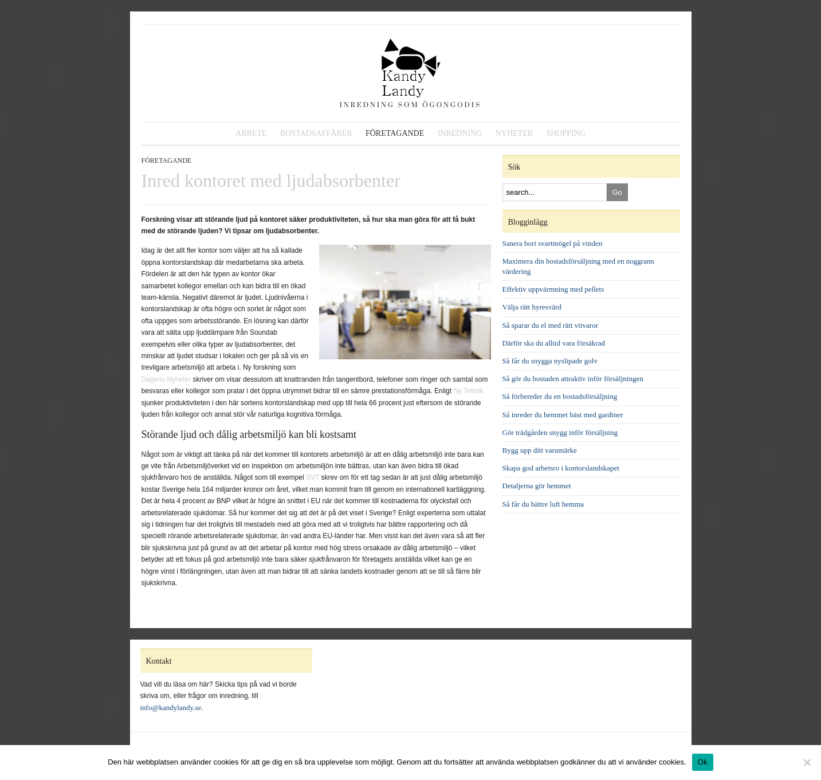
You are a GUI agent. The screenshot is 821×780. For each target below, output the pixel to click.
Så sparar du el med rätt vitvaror (550, 325)
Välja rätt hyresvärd (531, 307)
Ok (703, 762)
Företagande (395, 133)
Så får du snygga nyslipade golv (550, 360)
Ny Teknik (468, 391)
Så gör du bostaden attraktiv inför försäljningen (572, 378)
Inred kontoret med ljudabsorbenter (271, 180)
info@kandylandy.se (171, 707)
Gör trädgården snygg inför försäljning (560, 432)
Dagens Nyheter (166, 379)
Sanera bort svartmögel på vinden (552, 243)
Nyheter (514, 133)
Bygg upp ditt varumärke (539, 450)
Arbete (250, 133)
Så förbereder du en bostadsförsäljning (560, 396)
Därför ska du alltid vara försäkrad (553, 343)
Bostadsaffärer (316, 133)
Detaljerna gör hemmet (536, 485)
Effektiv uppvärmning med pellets (553, 289)
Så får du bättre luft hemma (543, 504)
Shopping (565, 133)
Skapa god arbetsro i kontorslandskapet (560, 468)
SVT (312, 477)
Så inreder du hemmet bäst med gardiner (562, 414)
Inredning (460, 133)
